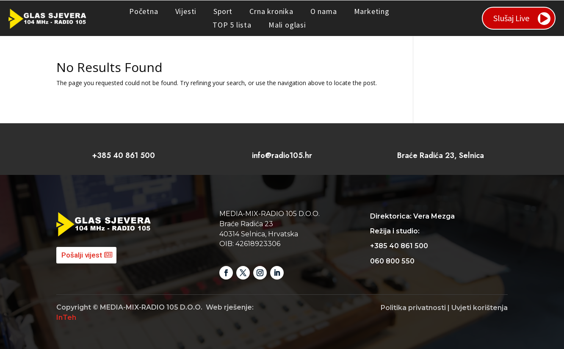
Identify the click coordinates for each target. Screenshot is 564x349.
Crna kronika (271, 11)
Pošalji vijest (81, 255)
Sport (222, 11)
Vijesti (186, 11)
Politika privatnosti (413, 308)
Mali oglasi (287, 25)
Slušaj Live (511, 18)
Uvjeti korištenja (479, 308)
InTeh (66, 317)
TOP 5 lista (232, 25)
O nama (323, 11)
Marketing (372, 11)
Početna (143, 11)
